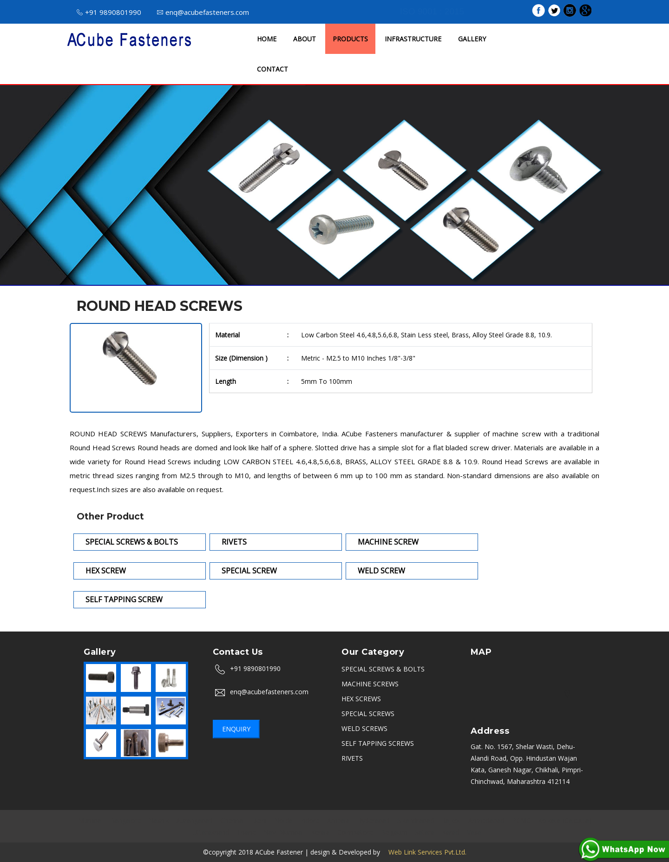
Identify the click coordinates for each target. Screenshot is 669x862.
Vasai (475, 832)
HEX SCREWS (361, 698)
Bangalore (125, 820)
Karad (450, 832)
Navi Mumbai (283, 832)
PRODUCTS (350, 38)
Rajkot (451, 820)
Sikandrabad (415, 820)
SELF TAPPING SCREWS (377, 743)
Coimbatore (355, 832)
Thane (246, 832)
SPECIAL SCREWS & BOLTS (383, 669)
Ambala (338, 820)
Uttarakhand (211, 832)
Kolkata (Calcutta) (564, 820)
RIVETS (352, 758)
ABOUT (304, 38)
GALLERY (472, 38)
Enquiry (236, 728)
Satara (424, 832)
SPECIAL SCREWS (367, 713)
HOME (266, 38)
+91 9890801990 (109, 12)
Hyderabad (373, 820)
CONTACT (272, 69)
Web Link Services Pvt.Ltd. (424, 852)
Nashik (159, 820)
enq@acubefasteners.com (203, 12)
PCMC (521, 820)
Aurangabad (195, 820)
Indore (310, 820)
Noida (284, 820)
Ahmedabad (486, 820)
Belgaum (393, 832)
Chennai (232, 820)
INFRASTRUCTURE (413, 38)
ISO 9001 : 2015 (432, 11)
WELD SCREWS (364, 728)
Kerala (320, 832)
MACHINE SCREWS (370, 683)
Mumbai (90, 820)
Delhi (259, 820)
